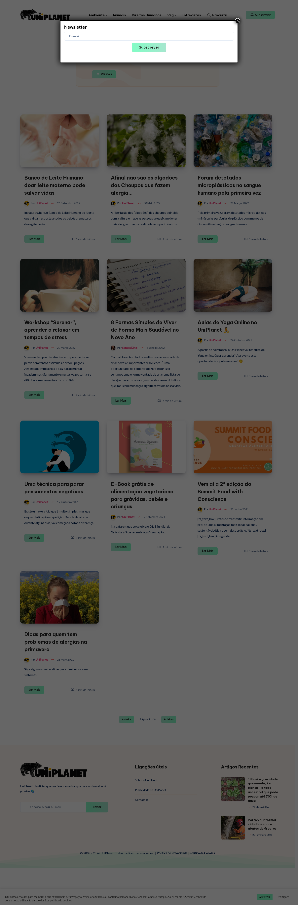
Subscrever (149, 47)
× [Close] (237, 20)
